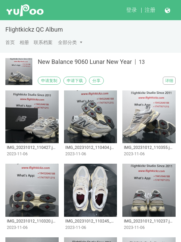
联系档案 (43, 42)
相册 (24, 42)
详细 (169, 80)
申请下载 (75, 80)
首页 (10, 42)
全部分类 (67, 42)
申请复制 (49, 80)
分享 (96, 80)
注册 (150, 10)
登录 (131, 10)
